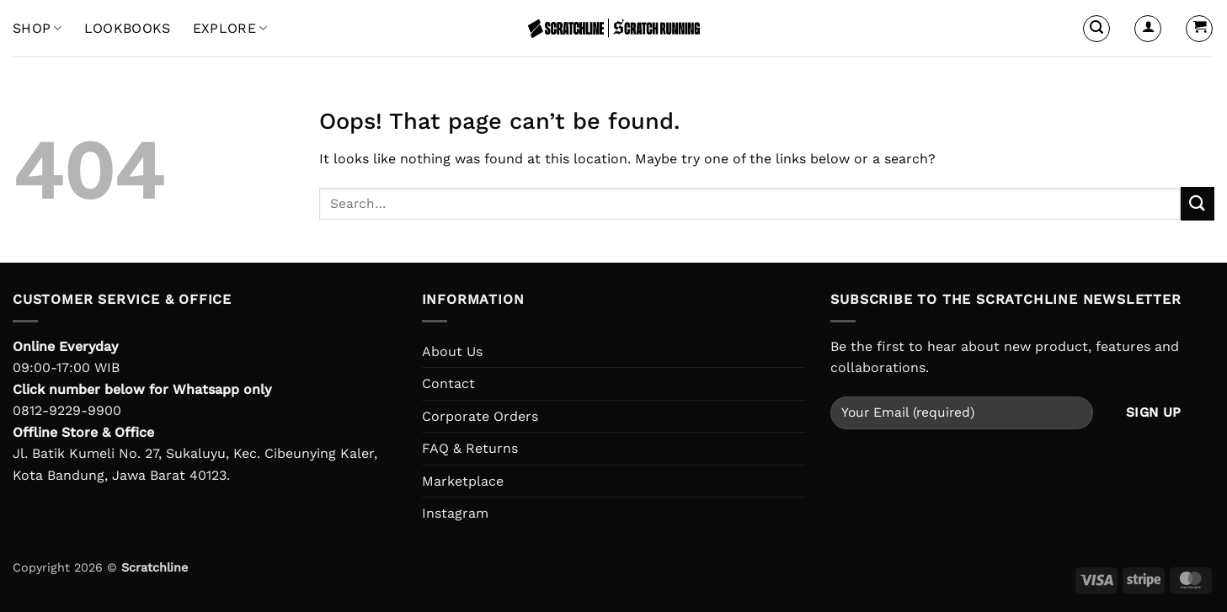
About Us (452, 351)
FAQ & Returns (470, 448)
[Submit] (1197, 203)
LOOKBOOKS (127, 28)
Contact (448, 383)
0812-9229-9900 (67, 410)
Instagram (455, 513)
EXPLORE (230, 28)
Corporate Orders (480, 416)
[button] (1096, 28)
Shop (37, 28)
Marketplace (463, 481)
